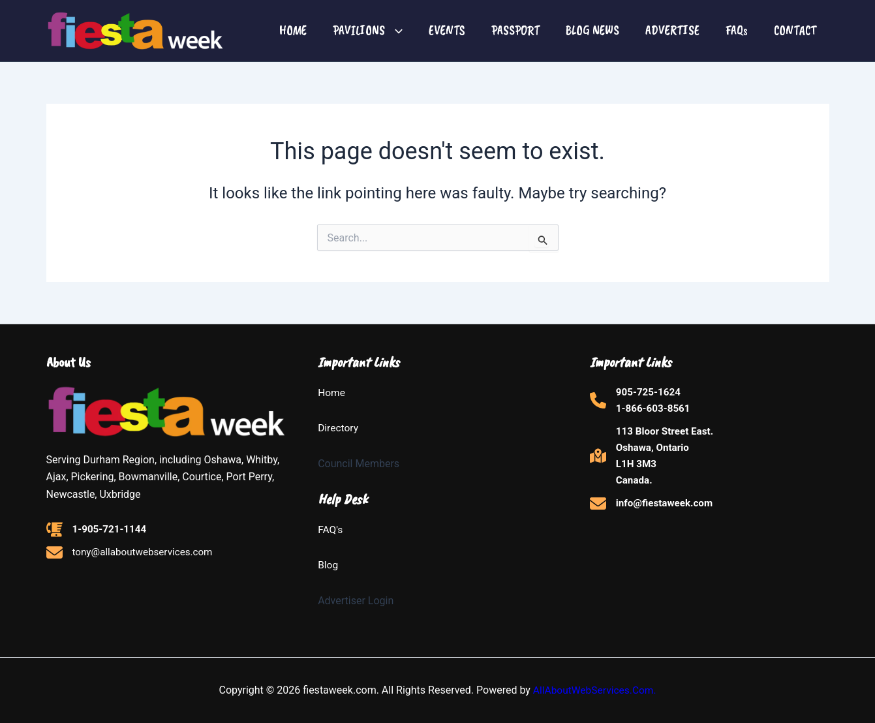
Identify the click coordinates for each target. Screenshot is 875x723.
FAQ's (330, 529)
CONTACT (795, 30)
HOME (293, 30)
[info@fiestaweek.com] (654, 509)
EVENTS (447, 30)
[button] (394, 30)
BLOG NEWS (592, 30)
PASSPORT (515, 30)
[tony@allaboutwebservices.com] (133, 554)
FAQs (737, 30)
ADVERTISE (672, 30)
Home (332, 392)
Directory (339, 428)
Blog (328, 565)
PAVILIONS (368, 30)
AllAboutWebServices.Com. (594, 690)
